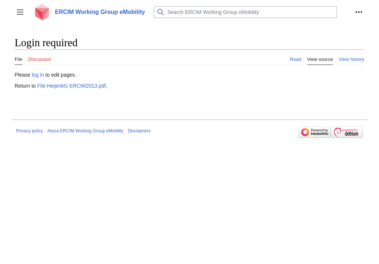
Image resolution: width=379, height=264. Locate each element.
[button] (20, 12)
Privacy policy (29, 130)
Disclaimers (139, 130)
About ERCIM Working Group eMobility (85, 130)
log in (38, 75)
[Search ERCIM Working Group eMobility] (245, 12)
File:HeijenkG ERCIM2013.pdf (71, 86)
